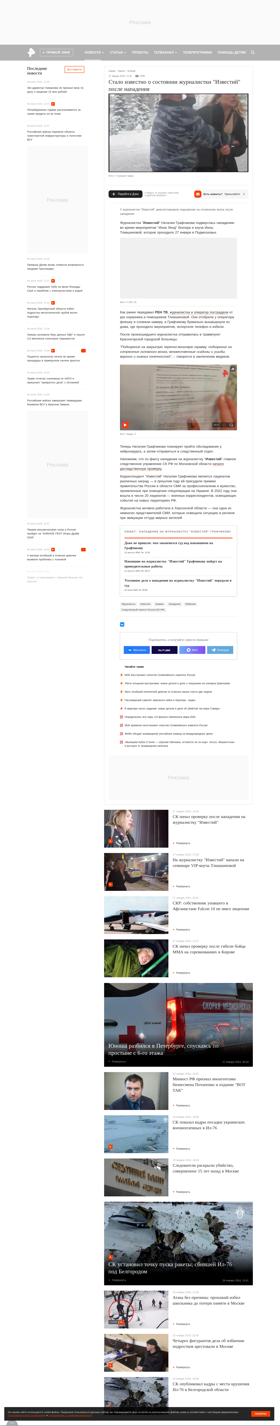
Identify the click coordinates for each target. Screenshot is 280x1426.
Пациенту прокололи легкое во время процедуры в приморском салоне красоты (53, 358)
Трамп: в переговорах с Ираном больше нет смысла (55, 579)
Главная (112, 71)
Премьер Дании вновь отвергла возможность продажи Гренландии (55, 266)
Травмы (159, 604)
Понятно (261, 1413)
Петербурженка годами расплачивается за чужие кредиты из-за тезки (54, 111)
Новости (121, 71)
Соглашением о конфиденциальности (70, 1415)
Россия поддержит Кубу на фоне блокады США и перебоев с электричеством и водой (54, 288)
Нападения (174, 604)
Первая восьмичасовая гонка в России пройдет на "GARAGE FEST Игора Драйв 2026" (53, 533)
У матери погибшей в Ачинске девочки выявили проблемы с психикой (51, 557)
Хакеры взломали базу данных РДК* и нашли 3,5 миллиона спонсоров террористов (56, 336)
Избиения (190, 604)
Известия (145, 604)
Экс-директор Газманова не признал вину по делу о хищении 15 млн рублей (55, 89)
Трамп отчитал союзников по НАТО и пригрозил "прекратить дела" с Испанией (53, 380)
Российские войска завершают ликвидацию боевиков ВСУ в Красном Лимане (54, 402)
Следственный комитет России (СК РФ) (143, 610)
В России (131, 71)
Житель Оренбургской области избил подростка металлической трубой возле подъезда (52, 312)
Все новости (74, 69)
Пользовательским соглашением (27, 1415)
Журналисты (128, 604)
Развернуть (181, 843)
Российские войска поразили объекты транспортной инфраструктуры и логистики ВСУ (54, 135)
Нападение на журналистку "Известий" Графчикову (184, 531)
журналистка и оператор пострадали (199, 312)
